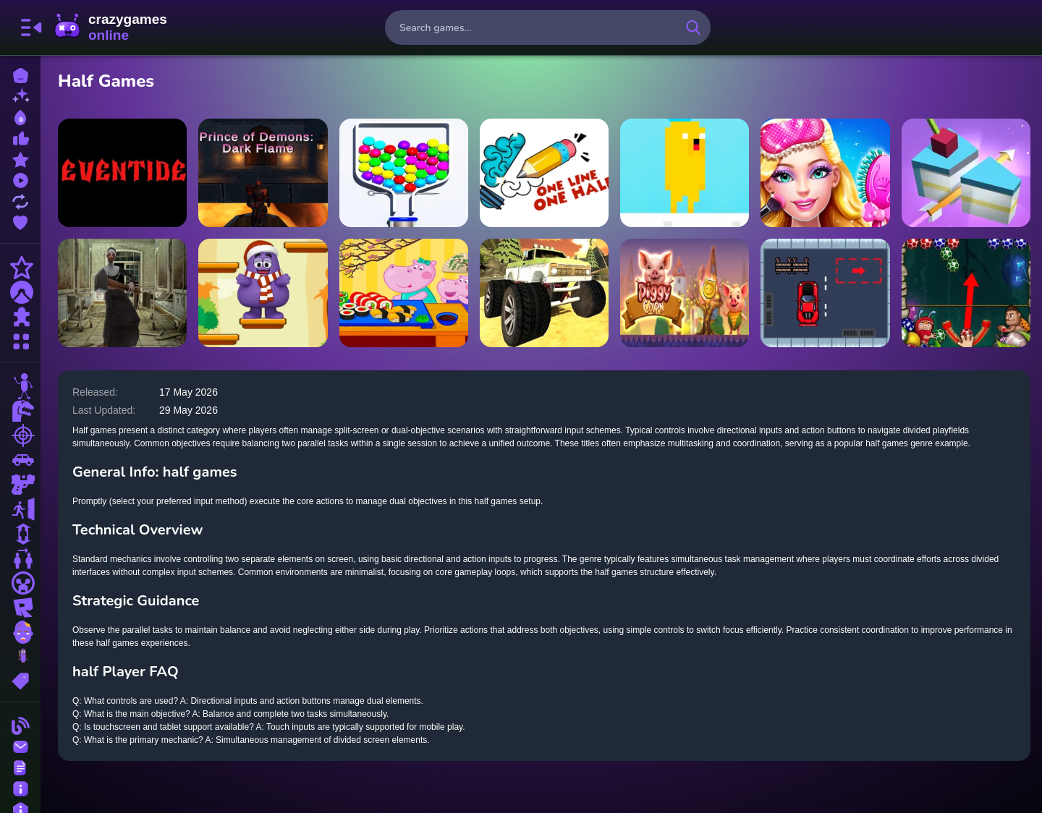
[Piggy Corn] (684, 293)
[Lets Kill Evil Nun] (122, 293)
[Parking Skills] (825, 293)
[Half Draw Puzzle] (544, 173)
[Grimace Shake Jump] (262, 293)
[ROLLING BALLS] (403, 173)
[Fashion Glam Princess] (825, 173)
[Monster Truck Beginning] (544, 293)
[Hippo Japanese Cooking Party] (403, 293)
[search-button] (693, 27)
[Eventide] (122, 173)
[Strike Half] (966, 173)
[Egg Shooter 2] (966, 293)
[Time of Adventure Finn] (684, 173)
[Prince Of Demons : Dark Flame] (262, 173)
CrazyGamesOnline (110, 27)
